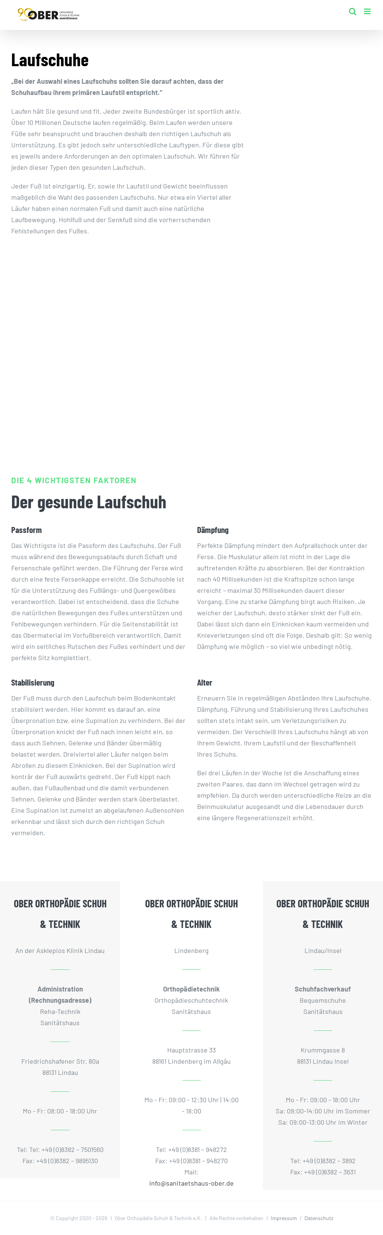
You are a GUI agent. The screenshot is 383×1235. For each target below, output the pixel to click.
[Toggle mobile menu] (368, 11)
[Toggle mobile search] (352, 11)
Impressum (284, 1218)
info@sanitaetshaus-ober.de (191, 1183)
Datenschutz (318, 1218)
